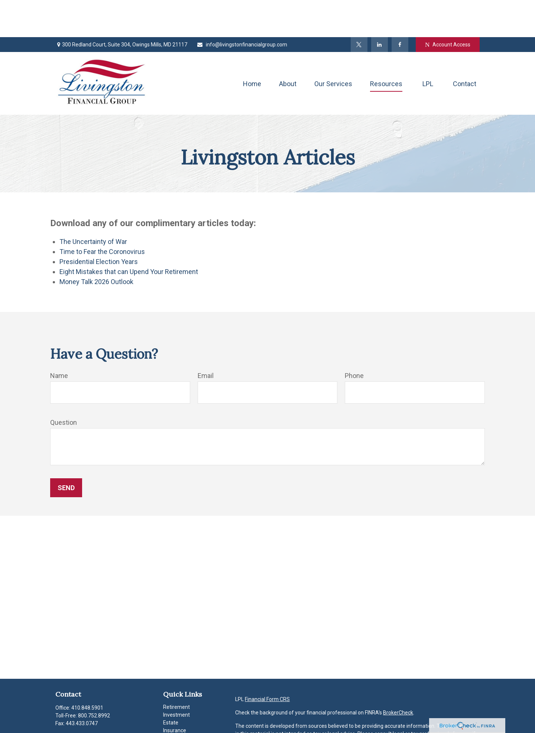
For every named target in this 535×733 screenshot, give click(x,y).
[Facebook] (400, 7)
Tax (167, 701)
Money (171, 709)
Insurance (174, 693)
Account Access (447, 7)
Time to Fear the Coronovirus (102, 214)
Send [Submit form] (66, 451)
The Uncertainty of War (93, 204)
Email (206, 338)
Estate (170, 685)
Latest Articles (180, 724)
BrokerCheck (398, 675)
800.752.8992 (94, 678)
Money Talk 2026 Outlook (96, 244)
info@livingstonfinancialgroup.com (242, 7)
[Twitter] (359, 7)
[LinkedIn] (379, 7)
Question (63, 385)
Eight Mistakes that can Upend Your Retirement (128, 234)
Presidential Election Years (98, 224)
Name (59, 338)
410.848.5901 (87, 671)
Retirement (176, 670)
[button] (252, 46)
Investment (176, 678)
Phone (354, 338)
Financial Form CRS (267, 662)
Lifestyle (173, 717)
